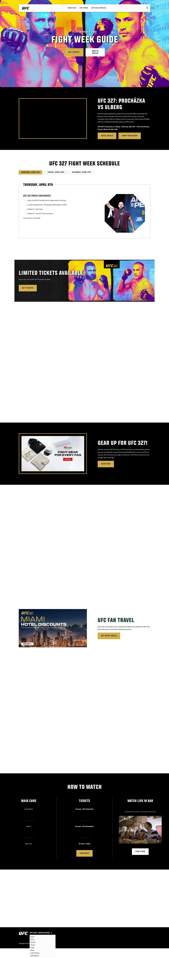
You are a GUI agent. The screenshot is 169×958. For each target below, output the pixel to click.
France (33, 945)
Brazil (32, 937)
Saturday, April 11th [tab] (81, 172)
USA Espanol (35, 956)
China (32, 939)
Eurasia (33, 942)
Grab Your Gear (129, 136)
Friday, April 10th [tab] (56, 172)
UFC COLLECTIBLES (98, 8)
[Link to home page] (25, 8)
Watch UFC (72, 8)
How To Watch (95, 52)
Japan (32, 948)
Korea (32, 950)
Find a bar (140, 852)
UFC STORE (84, 8)
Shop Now (105, 464)
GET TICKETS (27, 288)
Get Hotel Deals (109, 636)
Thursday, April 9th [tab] (30, 172)
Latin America (35, 953)
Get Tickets (73, 52)
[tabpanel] (84, 211)
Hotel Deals (107, 136)
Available (84, 853)
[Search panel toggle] (147, 8)
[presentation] (52, 118)
